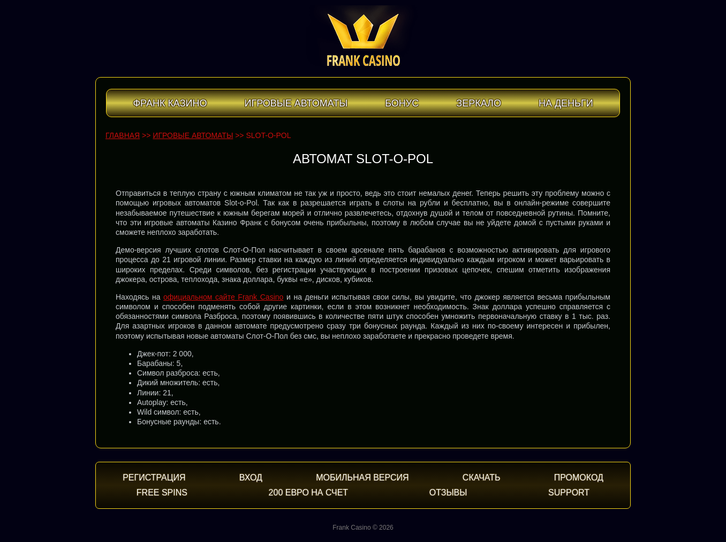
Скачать (482, 477)
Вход (250, 477)
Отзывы (448, 492)
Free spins (162, 492)
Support (568, 492)
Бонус (402, 103)
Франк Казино (170, 103)
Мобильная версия (362, 477)
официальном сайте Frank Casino (223, 297)
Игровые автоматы (295, 103)
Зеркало (478, 103)
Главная (122, 135)
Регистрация (154, 477)
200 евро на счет (309, 492)
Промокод (578, 477)
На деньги (566, 103)
